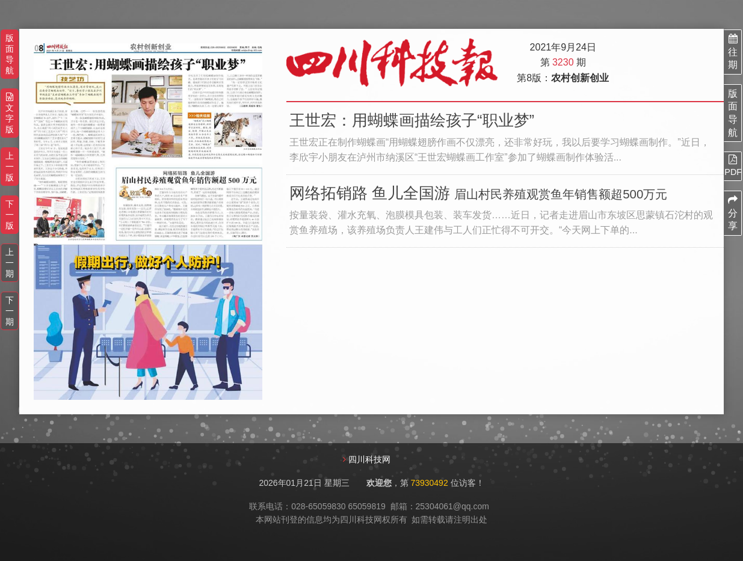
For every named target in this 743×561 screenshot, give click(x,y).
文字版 (9, 113)
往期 (733, 52)
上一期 (9, 262)
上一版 (9, 166)
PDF (732, 165)
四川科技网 (369, 459)
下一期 (9, 310)
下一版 (9, 214)
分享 (733, 213)
